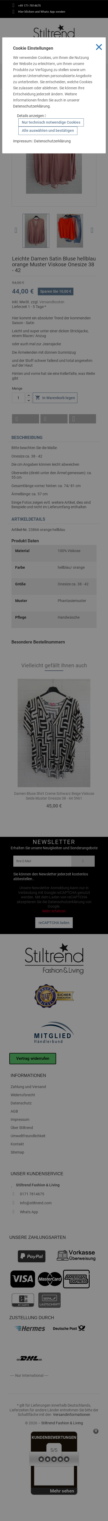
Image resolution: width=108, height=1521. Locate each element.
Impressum (22, 141)
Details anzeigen (31, 116)
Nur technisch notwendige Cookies (51, 122)
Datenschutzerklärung (31, 106)
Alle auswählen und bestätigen (48, 130)
